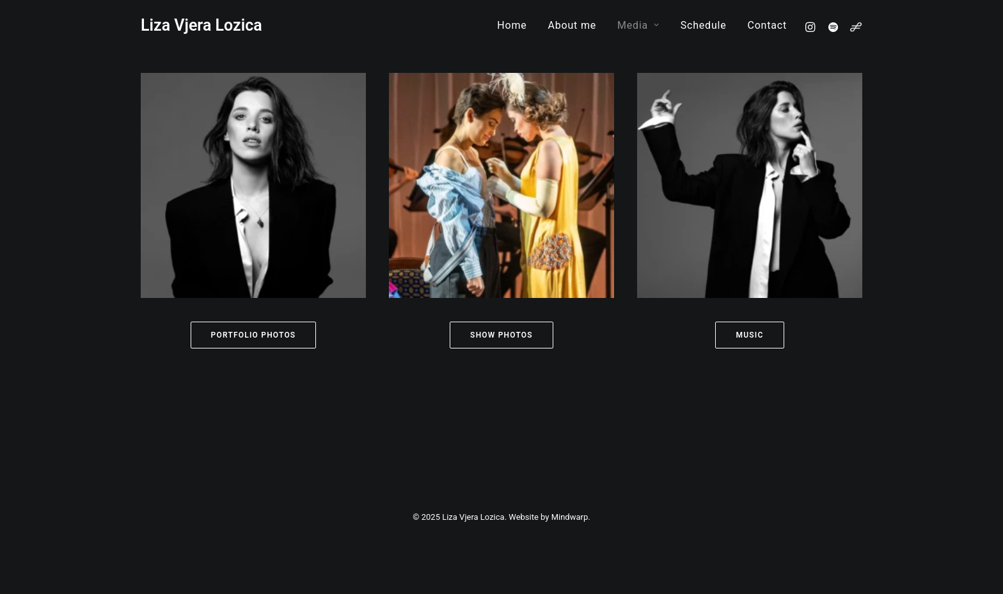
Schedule (704, 25)
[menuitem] (511, 25)
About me (572, 25)
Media (638, 25)
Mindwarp (569, 517)
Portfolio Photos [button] (253, 335)
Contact (767, 25)
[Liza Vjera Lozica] (201, 25)
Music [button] (749, 335)
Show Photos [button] (501, 335)
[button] (812, 26)
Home (511, 25)
